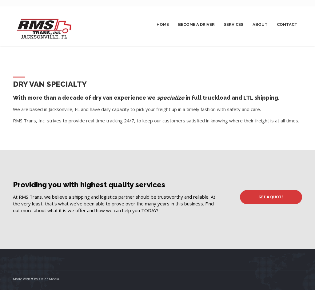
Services (233, 24)
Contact (287, 24)
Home (163, 24)
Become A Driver (196, 24)
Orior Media (49, 278)
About (260, 24)
